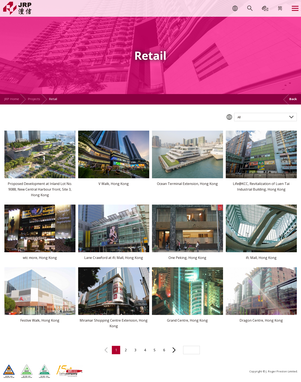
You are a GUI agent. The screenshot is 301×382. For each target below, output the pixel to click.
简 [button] (280, 8)
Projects (34, 99)
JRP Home (11, 99)
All (239, 117)
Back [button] (293, 99)
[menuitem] (280, 8)
